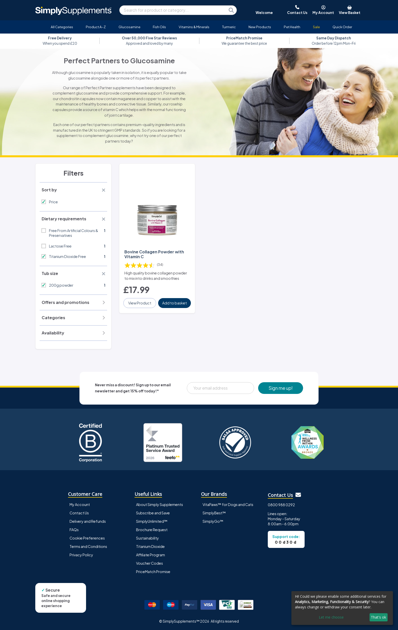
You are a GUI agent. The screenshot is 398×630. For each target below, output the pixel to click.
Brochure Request (152, 529)
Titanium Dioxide (150, 546)
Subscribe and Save (153, 513)
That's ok (378, 617)
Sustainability (147, 538)
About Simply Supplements (159, 504)
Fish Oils (159, 27)
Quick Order (342, 27)
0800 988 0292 (281, 504)
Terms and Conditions (88, 546)
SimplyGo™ (213, 521)
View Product (139, 303)
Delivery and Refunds (88, 521)
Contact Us (79, 513)
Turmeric (229, 27)
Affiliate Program (150, 554)
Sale (316, 27)
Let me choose (331, 617)
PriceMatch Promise (153, 571)
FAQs (74, 529)
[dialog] (342, 608)
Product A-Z (96, 27)
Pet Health (292, 27)
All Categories (62, 27)
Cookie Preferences (87, 538)
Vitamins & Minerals (194, 27)
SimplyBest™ (214, 513)
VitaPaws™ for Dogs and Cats (228, 504)
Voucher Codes (149, 563)
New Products (259, 27)
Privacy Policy (81, 554)
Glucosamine (129, 27)
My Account (80, 504)
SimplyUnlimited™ (152, 521)
